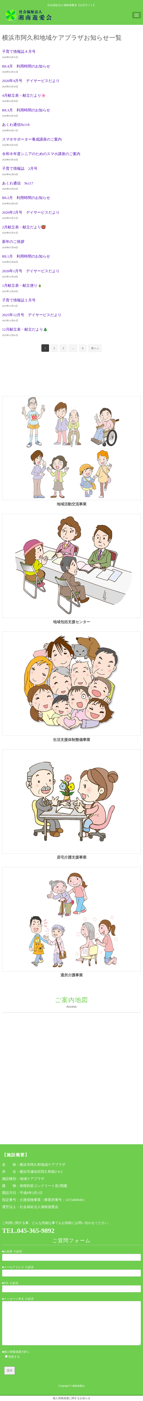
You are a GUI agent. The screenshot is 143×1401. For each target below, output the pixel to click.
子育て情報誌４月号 (19, 51)
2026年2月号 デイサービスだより (31, 212)
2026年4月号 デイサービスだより (31, 81)
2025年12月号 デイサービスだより (31, 315)
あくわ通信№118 (16, 125)
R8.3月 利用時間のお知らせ (26, 110)
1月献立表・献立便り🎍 (22, 285)
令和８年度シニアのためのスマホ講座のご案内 (41, 154)
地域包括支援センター (71, 622)
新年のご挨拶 (13, 242)
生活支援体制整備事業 (71, 740)
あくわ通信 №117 (17, 183)
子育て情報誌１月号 (19, 300)
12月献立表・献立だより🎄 (25, 329)
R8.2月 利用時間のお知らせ (26, 198)
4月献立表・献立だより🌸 (24, 95)
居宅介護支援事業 (72, 857)
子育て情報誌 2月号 (19, 168)
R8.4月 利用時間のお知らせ (26, 66)
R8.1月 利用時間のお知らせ (26, 256)
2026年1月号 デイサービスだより (31, 271)
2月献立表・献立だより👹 (24, 227)
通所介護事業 (71, 975)
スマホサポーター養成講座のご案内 (32, 139)
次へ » (95, 348)
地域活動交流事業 (72, 504)
